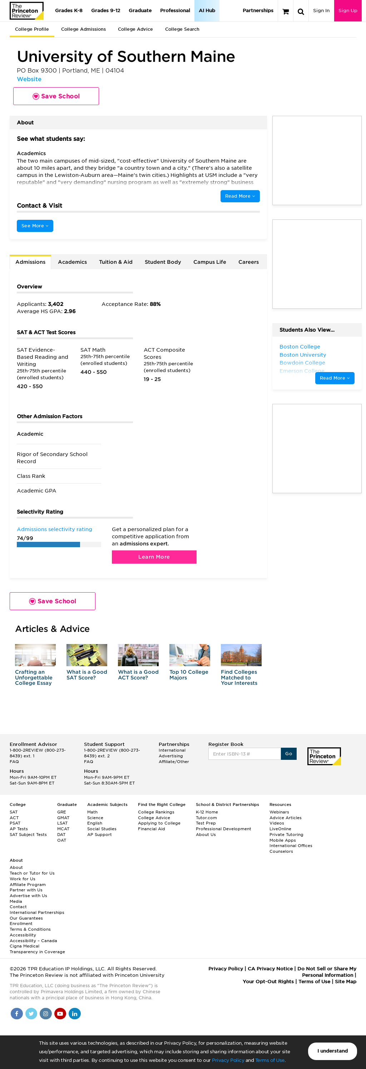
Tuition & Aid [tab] (116, 262)
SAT (14, 812)
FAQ (14, 761)
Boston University (303, 355)
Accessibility (23, 934)
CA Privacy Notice (270, 968)
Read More (240, 196)
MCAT (63, 828)
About (16, 867)
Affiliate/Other (174, 761)
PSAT (15, 823)
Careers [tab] (248, 262)
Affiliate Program (28, 884)
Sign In (321, 10)
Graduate (140, 10)
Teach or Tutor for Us (32, 873)
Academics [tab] (72, 262)
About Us (206, 834)
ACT (14, 817)
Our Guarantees (26, 918)
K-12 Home (207, 812)
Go (288, 753)
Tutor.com (206, 817)
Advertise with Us (28, 895)
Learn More (154, 557)
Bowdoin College (302, 363)
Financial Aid (151, 828)
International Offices (290, 845)
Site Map (345, 981)
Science (95, 817)
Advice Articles (285, 817)
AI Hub (207, 10)
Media (16, 901)
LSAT (62, 823)
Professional (175, 10)
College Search (182, 29)
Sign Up (347, 10)
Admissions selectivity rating (54, 529)
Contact (18, 906)
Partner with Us (26, 889)
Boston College (300, 347)
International (172, 750)
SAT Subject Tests (28, 834)
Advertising (171, 755)
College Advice (135, 29)
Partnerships (258, 10)
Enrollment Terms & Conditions (30, 926)
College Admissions (83, 29)
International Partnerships (37, 912)
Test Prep (206, 823)
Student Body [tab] (163, 262)
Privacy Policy (228, 1060)
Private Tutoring (286, 834)
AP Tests (19, 828)
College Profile (32, 29)
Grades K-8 (69, 10)
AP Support (99, 834)
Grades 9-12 (105, 10)
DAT (61, 834)
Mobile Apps (282, 840)
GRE (61, 812)
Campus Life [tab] (209, 262)
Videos (276, 823)
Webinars (279, 812)
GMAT (63, 817)
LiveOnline (280, 828)
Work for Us (22, 878)
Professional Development (223, 828)
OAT (61, 840)
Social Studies (102, 828)
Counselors (281, 851)
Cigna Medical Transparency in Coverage (37, 949)
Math (92, 812)
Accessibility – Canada (33, 940)
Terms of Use (270, 1060)
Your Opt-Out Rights (268, 981)
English (94, 823)
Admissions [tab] (30, 262)
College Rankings (156, 812)
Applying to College (159, 823)
